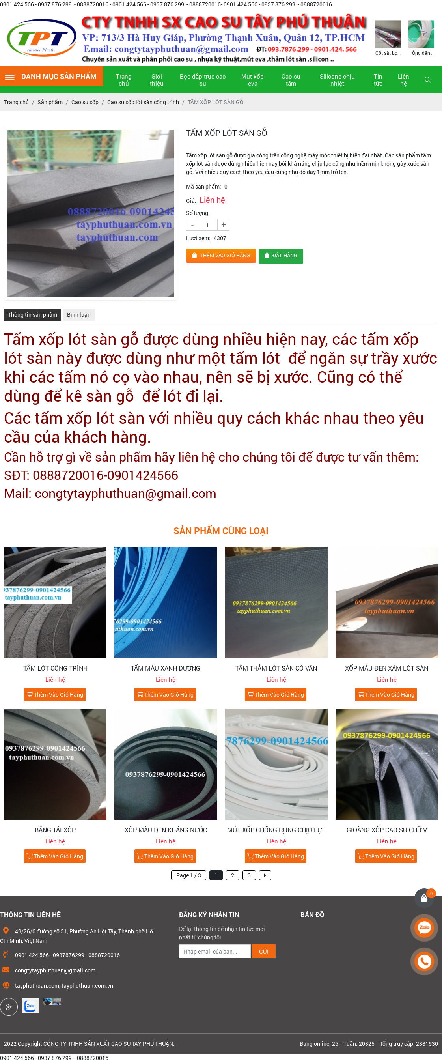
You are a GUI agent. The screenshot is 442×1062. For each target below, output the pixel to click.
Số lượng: (198, 213)
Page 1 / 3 (188, 875)
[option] (388, 37)
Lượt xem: (198, 238)
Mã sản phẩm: (203, 186)
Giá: (191, 200)
